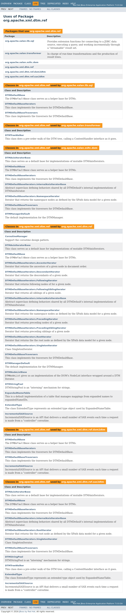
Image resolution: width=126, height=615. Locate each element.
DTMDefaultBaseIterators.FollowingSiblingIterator (35, 289)
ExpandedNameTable (17, 393)
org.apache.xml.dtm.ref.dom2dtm (25, 72)
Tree (42, 3)
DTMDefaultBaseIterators (20, 104)
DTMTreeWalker (14, 135)
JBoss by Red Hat (27, 611)
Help (73, 3)
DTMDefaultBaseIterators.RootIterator (28, 337)
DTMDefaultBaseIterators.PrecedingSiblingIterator (35, 328)
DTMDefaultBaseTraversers (21, 112)
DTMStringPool (14, 384)
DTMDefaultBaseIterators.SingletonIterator (31, 345)
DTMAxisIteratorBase (18, 157)
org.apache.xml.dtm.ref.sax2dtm (25, 76)
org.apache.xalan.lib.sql (19, 41)
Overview (6, 3)
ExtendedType (13, 405)
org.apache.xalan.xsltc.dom (21, 62)
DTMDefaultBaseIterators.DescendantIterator (32, 272)
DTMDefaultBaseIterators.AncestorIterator (30, 263)
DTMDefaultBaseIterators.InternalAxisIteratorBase (35, 184)
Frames (23, 9)
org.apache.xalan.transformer (23, 53)
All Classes (53, 9)
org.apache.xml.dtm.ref (45, 31)
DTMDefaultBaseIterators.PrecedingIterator (31, 319)
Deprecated (54, 3)
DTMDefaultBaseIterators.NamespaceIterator (32, 196)
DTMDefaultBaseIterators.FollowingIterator (31, 280)
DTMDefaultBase (15, 95)
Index (66, 3)
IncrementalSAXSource (19, 414)
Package (17, 3)
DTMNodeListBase (16, 372)
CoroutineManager (16, 236)
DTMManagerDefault (17, 214)
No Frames (35, 9)
